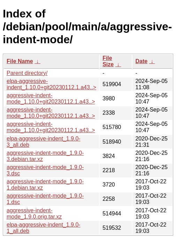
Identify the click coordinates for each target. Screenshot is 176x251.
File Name (20, 61)
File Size (108, 61)
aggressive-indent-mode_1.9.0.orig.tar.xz (34, 213)
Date (141, 61)
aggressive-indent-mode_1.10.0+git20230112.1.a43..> (51, 98)
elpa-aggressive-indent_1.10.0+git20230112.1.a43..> (51, 84)
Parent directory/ (27, 73)
